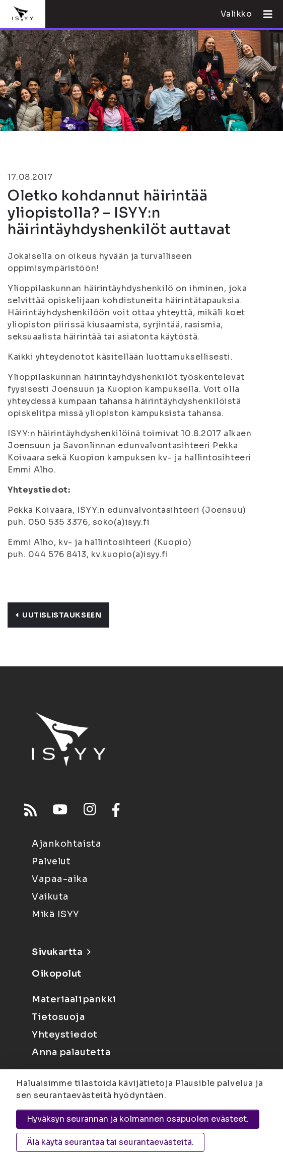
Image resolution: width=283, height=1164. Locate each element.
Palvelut (51, 861)
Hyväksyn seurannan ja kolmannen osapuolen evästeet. (138, 1119)
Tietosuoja (58, 1016)
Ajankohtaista (66, 843)
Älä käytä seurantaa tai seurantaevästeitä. (110, 1142)
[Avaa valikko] (263, 14)
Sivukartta (61, 951)
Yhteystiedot (65, 1034)
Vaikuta (50, 896)
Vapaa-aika (60, 878)
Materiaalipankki (74, 999)
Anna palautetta (71, 1052)
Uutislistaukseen (58, 615)
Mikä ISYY (56, 914)
